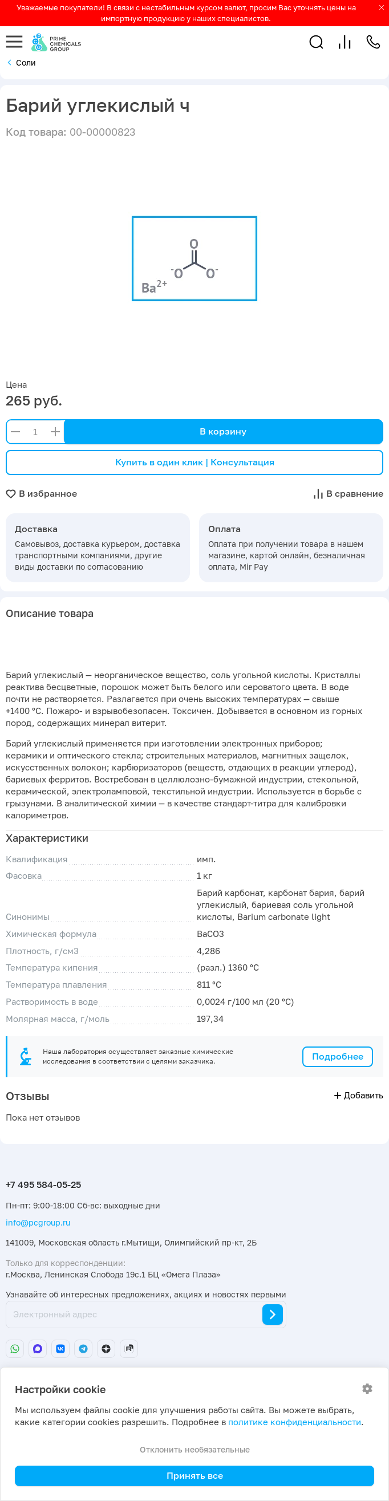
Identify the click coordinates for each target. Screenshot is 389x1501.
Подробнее (337, 1056)
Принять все (195, 1475)
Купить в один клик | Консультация (194, 462)
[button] (316, 42)
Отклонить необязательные (195, 1449)
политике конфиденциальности (294, 1422)
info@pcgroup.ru (38, 1222)
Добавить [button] (358, 1095)
